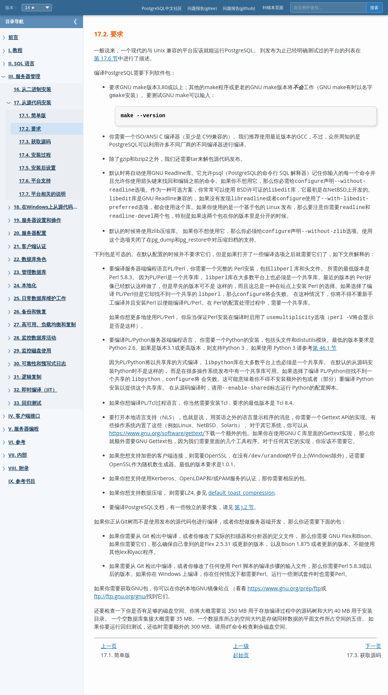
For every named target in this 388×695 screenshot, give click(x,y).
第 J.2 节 (259, 527)
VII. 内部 (17, 455)
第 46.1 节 (356, 355)
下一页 (373, 665)
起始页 (249, 674)
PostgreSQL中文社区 (162, 8)
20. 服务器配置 (30, 233)
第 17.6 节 (121, 58)
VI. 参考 (16, 442)
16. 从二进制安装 (32, 89)
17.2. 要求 (30, 129)
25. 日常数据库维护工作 (40, 298)
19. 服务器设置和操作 (37, 220)
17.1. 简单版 (32, 115)
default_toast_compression (257, 513)
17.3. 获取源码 (35, 141)
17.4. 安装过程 (35, 155)
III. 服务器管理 (24, 76)
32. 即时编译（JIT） (35, 390)
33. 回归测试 (27, 403)
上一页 (124, 665)
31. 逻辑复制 (27, 377)
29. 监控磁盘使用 (32, 351)
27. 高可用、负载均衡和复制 (45, 324)
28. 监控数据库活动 (35, 338)
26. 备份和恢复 (30, 311)
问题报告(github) (239, 8)
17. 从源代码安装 (32, 102)
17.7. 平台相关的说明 (42, 194)
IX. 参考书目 (21, 481)
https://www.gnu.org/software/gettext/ (172, 446)
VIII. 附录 (18, 468)
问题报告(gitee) (202, 8)
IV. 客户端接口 (24, 416)
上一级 (249, 665)
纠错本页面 (273, 7)
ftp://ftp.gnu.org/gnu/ (135, 617)
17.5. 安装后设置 (37, 168)
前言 (13, 37)
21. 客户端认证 (30, 246)
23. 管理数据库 (30, 272)
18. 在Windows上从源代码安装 (48, 207)
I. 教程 (15, 50)
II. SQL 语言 (21, 63)
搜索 (374, 7)
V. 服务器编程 (23, 429)
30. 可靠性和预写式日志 (40, 363)
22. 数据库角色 (30, 259)
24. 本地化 (25, 285)
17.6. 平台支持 (35, 181)
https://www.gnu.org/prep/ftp (299, 609)
